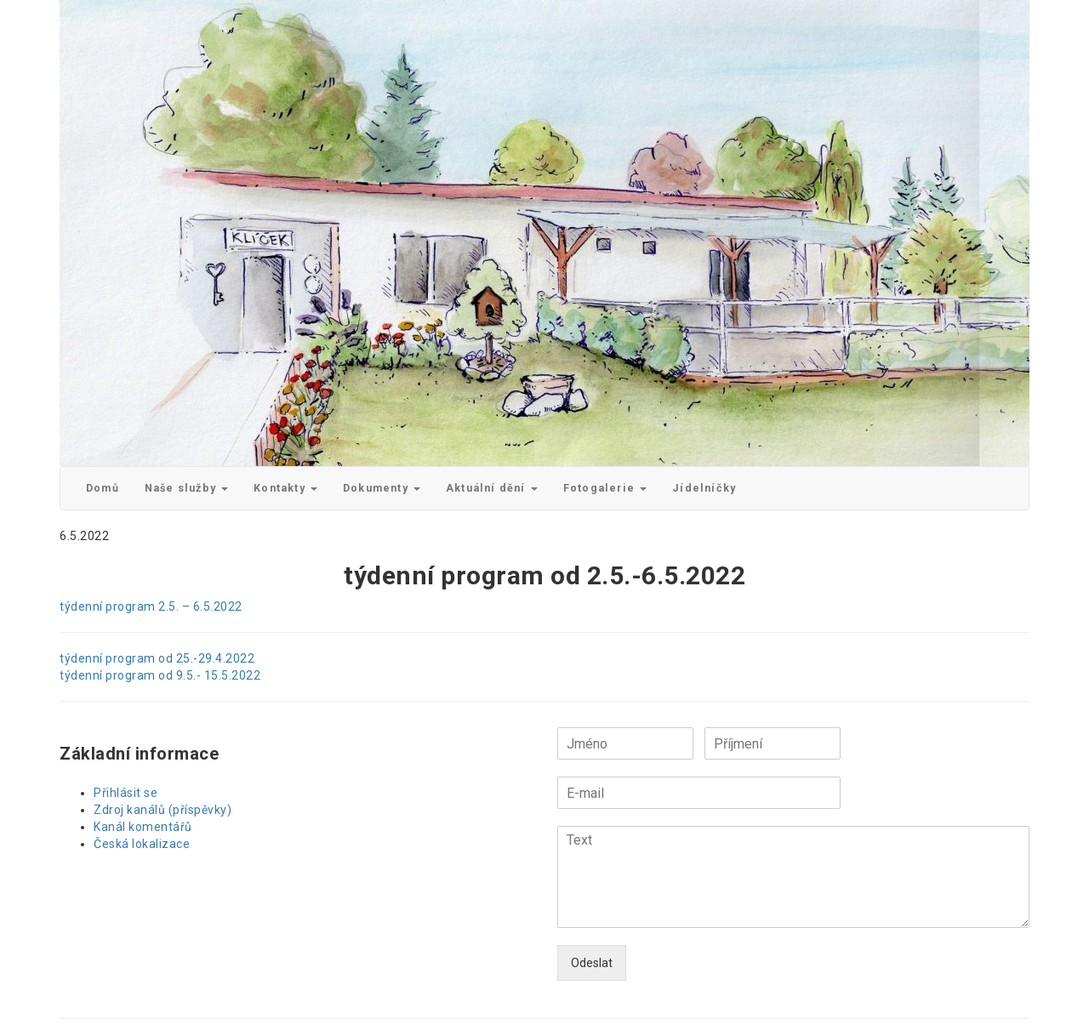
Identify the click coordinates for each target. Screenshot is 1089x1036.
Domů (102, 487)
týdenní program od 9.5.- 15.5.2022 (160, 675)
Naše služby (186, 487)
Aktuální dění (492, 487)
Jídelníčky (704, 487)
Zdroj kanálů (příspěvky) (162, 810)
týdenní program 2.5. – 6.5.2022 (151, 606)
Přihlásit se (125, 793)
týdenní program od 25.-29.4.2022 (157, 658)
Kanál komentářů (143, 827)
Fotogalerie (605, 487)
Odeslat (592, 963)
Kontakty (285, 487)
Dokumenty (381, 487)
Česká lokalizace (142, 844)
